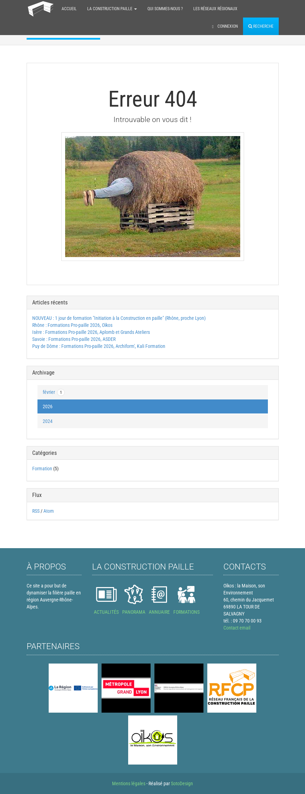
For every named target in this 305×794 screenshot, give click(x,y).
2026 (48, 406)
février (54, 392)
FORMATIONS (186, 612)
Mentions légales (128, 783)
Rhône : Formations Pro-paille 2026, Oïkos (72, 325)
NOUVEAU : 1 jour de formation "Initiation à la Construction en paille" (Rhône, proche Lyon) (119, 318)
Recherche (260, 26)
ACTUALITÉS (106, 612)
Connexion (225, 26)
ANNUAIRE (159, 612)
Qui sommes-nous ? (165, 8)
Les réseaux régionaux (215, 8)
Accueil (69, 8)
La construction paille (112, 8)
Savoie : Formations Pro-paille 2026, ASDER (74, 339)
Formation (42, 468)
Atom (48, 511)
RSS (36, 511)
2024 (48, 421)
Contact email (236, 628)
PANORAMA (133, 612)
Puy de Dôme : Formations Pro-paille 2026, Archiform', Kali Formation (98, 346)
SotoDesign (182, 783)
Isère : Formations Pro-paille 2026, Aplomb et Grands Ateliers (91, 332)
